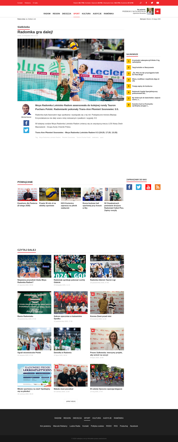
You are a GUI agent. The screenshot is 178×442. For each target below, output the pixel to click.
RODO (109, 426)
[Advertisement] (79, 154)
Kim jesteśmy (45, 426)
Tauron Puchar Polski (84, 137)
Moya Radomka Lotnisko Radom (50, 137)
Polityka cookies (97, 426)
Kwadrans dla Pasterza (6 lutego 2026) (27, 197)
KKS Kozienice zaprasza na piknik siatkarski (71, 198)
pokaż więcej (70, 401)
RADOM (47, 14)
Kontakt (19, 3)
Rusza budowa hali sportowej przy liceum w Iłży (93, 198)
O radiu (35, 3)
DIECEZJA (66, 14)
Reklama (28, 3)
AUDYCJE (97, 14)
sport (101, 137)
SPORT (76, 14)
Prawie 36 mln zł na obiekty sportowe (49, 197)
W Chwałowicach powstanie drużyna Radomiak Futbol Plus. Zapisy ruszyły (114, 199)
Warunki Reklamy (60, 426)
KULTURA (86, 14)
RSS (116, 426)
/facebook (134, 426)
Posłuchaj (124, 426)
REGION (56, 14)
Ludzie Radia (75, 426)
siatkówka (95, 137)
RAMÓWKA (109, 14)
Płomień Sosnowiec (68, 137)
